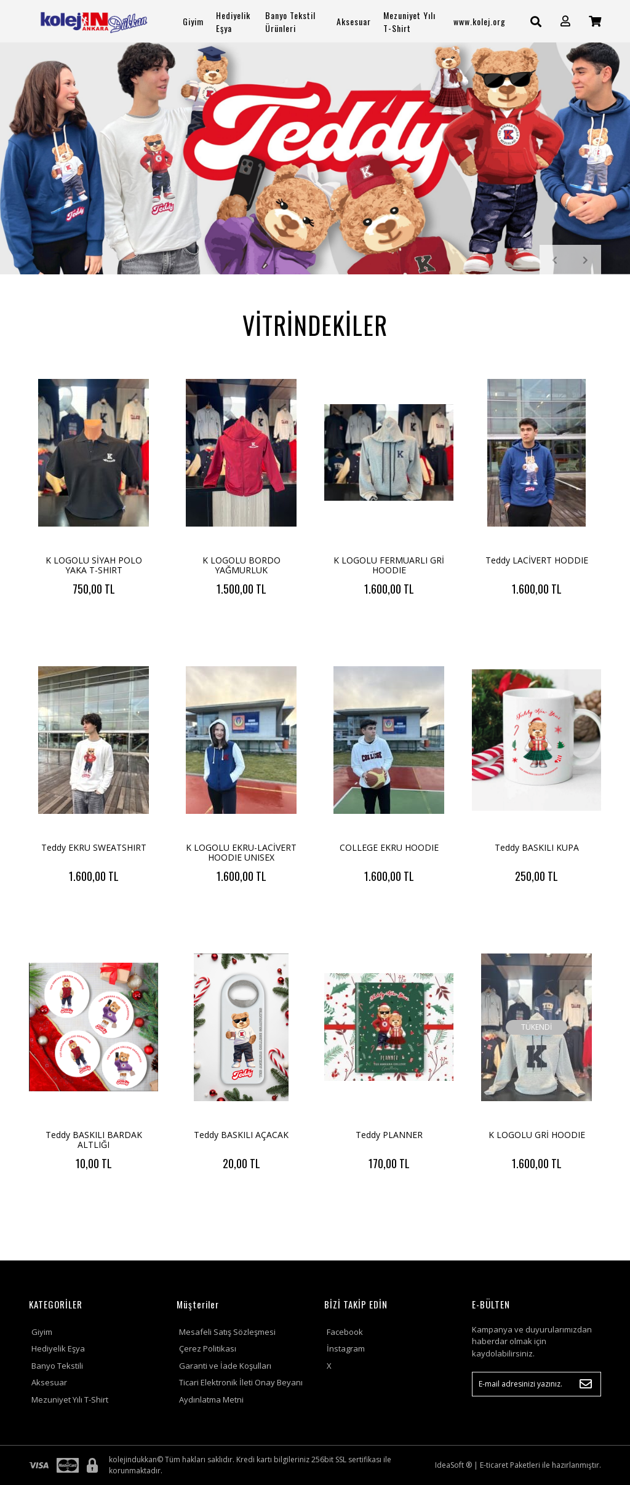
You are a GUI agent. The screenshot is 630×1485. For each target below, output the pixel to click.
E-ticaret (494, 1465)
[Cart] (595, 21)
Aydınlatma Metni (211, 1399)
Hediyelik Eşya (58, 1348)
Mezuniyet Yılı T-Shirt (69, 1399)
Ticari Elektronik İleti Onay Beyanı (241, 1382)
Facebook (345, 1331)
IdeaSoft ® (453, 1465)
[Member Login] (565, 21)
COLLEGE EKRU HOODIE (389, 847)
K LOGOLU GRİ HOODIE (536, 1135)
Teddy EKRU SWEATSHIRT (93, 847)
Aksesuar (49, 1382)
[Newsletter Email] (536, 1384)
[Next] (585, 260)
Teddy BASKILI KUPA (537, 847)
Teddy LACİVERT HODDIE (536, 560)
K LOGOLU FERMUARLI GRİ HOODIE (388, 565)
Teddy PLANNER (389, 1135)
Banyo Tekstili (57, 1365)
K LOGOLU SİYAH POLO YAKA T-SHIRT (94, 565)
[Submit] (585, 1384)
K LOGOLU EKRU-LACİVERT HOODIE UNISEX (241, 852)
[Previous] (555, 260)
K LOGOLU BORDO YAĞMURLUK (241, 565)
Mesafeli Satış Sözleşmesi (227, 1331)
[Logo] (93, 21)
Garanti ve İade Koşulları (225, 1365)
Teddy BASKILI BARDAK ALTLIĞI (94, 1139)
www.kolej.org (479, 21)
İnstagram (346, 1348)
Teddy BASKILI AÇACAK (241, 1135)
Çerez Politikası (207, 1348)
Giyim (41, 1331)
